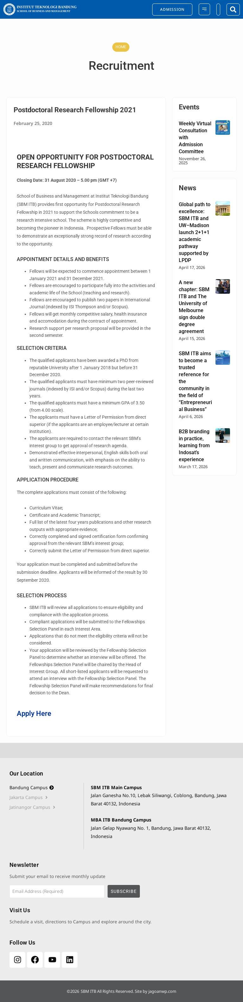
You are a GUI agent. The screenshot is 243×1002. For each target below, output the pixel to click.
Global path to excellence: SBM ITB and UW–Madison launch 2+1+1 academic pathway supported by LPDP (194, 232)
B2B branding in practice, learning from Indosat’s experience (194, 445)
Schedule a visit (26, 922)
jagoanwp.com (162, 991)
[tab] (46, 787)
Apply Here (34, 713)
